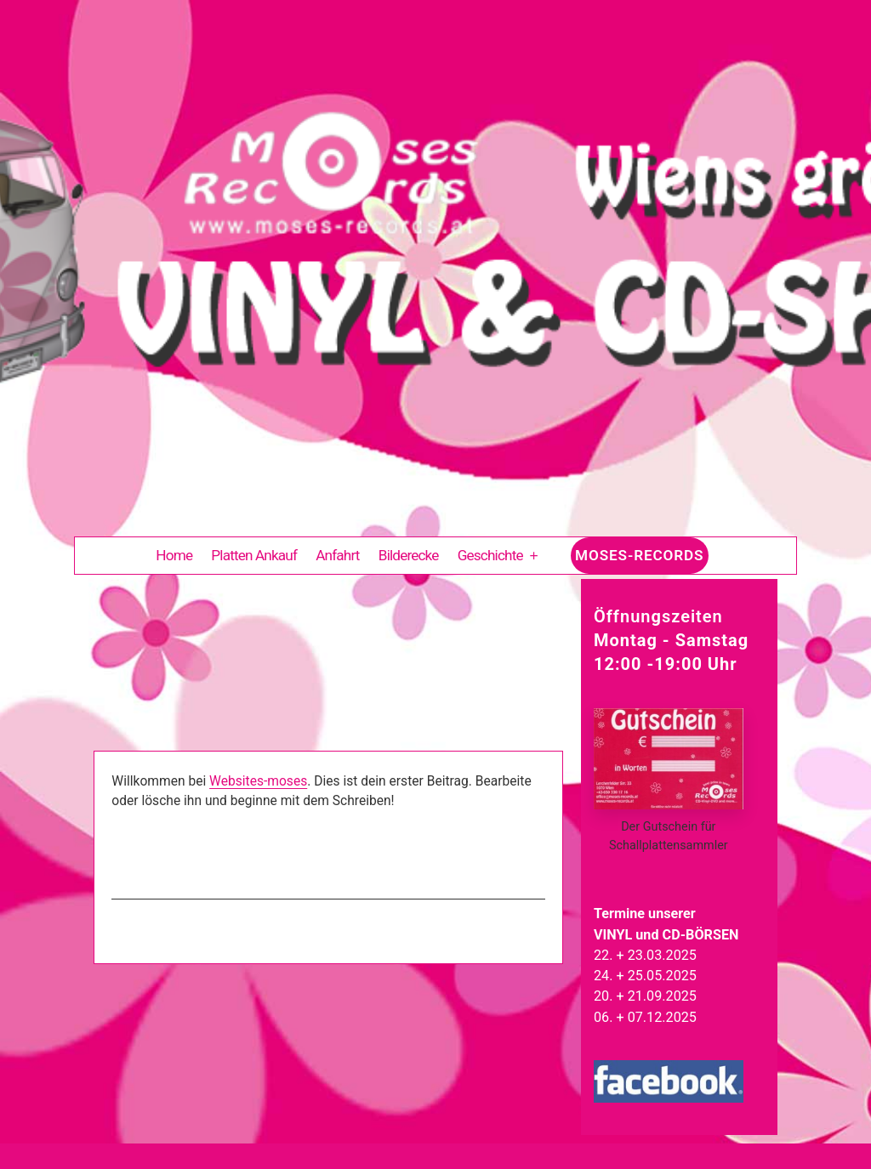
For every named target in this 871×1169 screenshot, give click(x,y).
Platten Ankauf (254, 555)
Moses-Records (639, 555)
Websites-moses (258, 781)
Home (174, 555)
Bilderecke (409, 555)
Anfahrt (337, 555)
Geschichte (490, 555)
